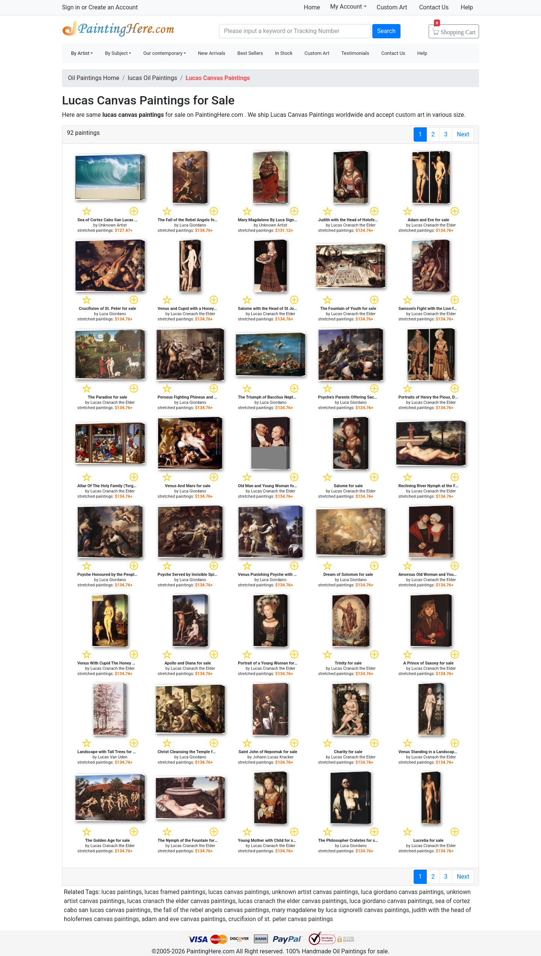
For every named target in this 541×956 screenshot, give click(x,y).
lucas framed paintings (175, 892)
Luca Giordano (193, 225)
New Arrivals (211, 53)
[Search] (295, 31)
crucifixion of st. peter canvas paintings (280, 919)
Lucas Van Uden (112, 757)
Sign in (71, 7)
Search (386, 31)
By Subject (116, 53)
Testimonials (355, 53)
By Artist (80, 53)
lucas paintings (121, 892)
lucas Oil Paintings (152, 78)
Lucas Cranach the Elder (353, 225)
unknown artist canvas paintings (315, 892)
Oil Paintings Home (93, 78)
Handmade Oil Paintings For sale (118, 30)
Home (312, 7)
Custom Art (392, 7)
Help (467, 7)
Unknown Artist (112, 225)
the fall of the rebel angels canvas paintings (211, 910)
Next (463, 134)
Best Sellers (250, 53)
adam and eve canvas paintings (184, 919)
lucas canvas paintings (238, 892)
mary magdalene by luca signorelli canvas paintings (340, 910)
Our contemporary (162, 53)
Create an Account (113, 7)
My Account (348, 6)
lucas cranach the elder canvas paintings (181, 901)
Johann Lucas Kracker (273, 757)
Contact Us (434, 7)
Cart (455, 29)
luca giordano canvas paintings (402, 892)
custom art (410, 114)
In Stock (284, 53)
